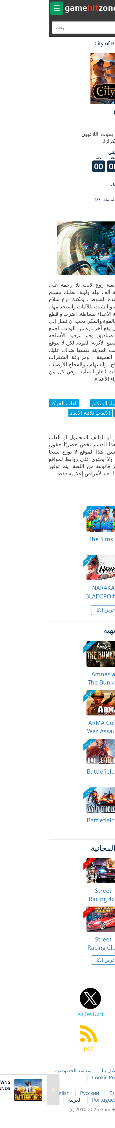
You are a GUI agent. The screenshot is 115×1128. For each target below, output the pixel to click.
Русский (43, 1093)
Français (100, 1093)
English (15, 1093)
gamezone (44, 8)
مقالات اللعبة (94, 1070)
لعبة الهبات (92, 43)
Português (57, 1099)
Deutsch (89, 1099)
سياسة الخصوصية (26, 1070)
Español (72, 1093)
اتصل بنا (63, 1070)
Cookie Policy (60, 1077)
